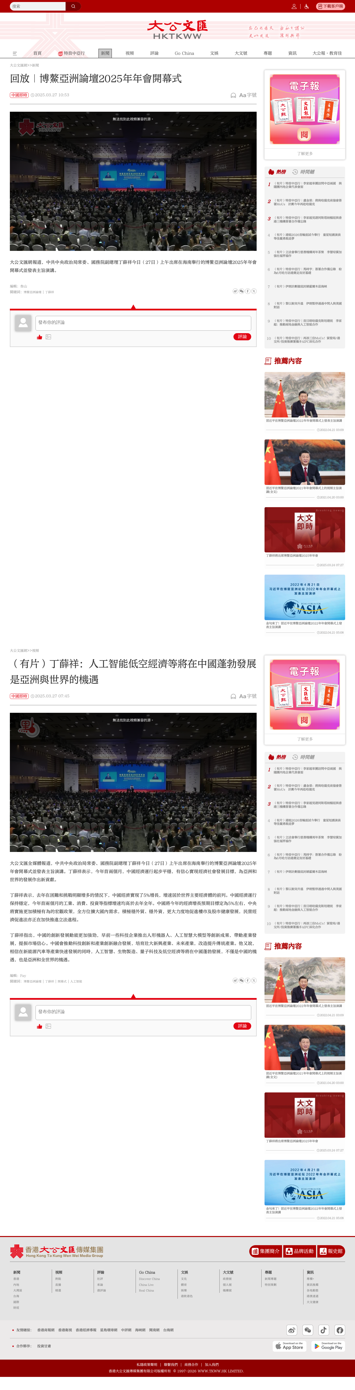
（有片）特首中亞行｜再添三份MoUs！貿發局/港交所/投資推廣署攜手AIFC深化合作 (308, 340)
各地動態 (313, 1303)
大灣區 (17, 1303)
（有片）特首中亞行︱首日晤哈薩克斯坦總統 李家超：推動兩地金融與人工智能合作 (306, 323)
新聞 (35, 65)
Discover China (149, 1292)
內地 (16, 1297)
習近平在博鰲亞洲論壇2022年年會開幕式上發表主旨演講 (303, 423)
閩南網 (154, 1343)
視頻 (35, 657)
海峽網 (140, 1343)
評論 (242, 336)
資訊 (310, 1285)
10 (269, 338)
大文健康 (313, 1315)
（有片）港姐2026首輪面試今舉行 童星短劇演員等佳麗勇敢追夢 (307, 237)
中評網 (126, 1343)
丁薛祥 (53, 292)
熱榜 (281, 172)
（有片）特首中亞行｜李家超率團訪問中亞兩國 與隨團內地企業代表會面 (306, 186)
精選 (58, 1303)
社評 (100, 1292)
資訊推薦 (313, 1297)
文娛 (184, 1285)
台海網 (168, 1343)
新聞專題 (271, 1292)
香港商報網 (45, 1343)
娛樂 (184, 1303)
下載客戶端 (333, 6)
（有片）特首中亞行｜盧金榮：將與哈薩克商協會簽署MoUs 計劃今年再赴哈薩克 (306, 203)
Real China (146, 1303)
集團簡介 (270, 1264)
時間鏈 (310, 172)
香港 (16, 1292)
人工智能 (83, 988)
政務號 (227, 1292)
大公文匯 (177, 29)
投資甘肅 (44, 1359)
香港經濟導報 (86, 1343)
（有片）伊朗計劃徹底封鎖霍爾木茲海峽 (305, 287)
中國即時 (19, 95)
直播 (58, 1297)
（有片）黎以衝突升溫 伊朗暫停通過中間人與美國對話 (306, 306)
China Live (146, 1297)
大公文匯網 (18, 65)
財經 (16, 1321)
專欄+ (310, 1292)
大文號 (228, 1285)
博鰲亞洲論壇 (34, 292)
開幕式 (67, 988)
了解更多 (305, 154)
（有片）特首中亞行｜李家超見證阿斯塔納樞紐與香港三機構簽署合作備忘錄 (306, 220)
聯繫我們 (171, 1378)
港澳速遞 (313, 1309)
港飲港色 (187, 1309)
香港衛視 (65, 1343)
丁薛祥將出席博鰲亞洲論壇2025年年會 (296, 560)
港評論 (101, 1303)
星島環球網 (108, 1343)
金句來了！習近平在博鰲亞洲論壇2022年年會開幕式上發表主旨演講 (303, 631)
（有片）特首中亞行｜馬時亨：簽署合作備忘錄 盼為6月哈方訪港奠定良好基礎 (306, 271)
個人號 (227, 1297)
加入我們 (212, 1378)
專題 (268, 1285)
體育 (184, 1297)
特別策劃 (271, 1297)
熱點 (58, 1292)
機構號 (227, 1303)
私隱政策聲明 (147, 1378)
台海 (16, 1309)
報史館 (335, 1264)
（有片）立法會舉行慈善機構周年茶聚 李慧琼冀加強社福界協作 (306, 254)
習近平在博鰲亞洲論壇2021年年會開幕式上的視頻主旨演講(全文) (303, 492)
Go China (147, 1285)
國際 (16, 1315)
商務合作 (191, 1378)
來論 (100, 1297)
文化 (184, 1292)
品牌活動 (304, 1264)
